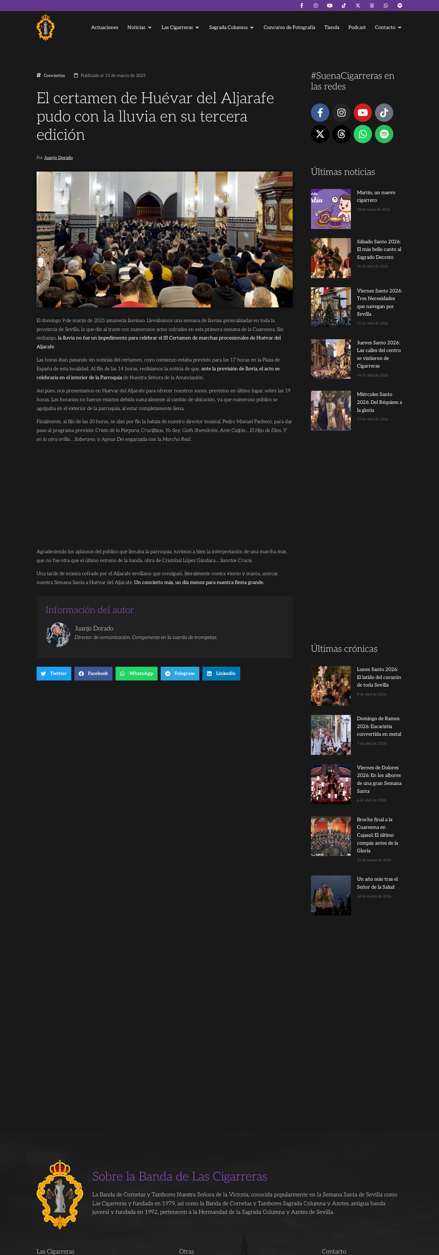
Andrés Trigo (131, 1247)
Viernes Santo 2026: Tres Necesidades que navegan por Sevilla (368, 265)
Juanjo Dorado (58, 157)
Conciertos (54, 75)
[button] (140, 27)
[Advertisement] (356, 484)
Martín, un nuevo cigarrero (365, 193)
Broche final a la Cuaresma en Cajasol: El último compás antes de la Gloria (368, 732)
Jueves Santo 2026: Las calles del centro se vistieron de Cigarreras (367, 309)
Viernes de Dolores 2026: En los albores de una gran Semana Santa (366, 688)
